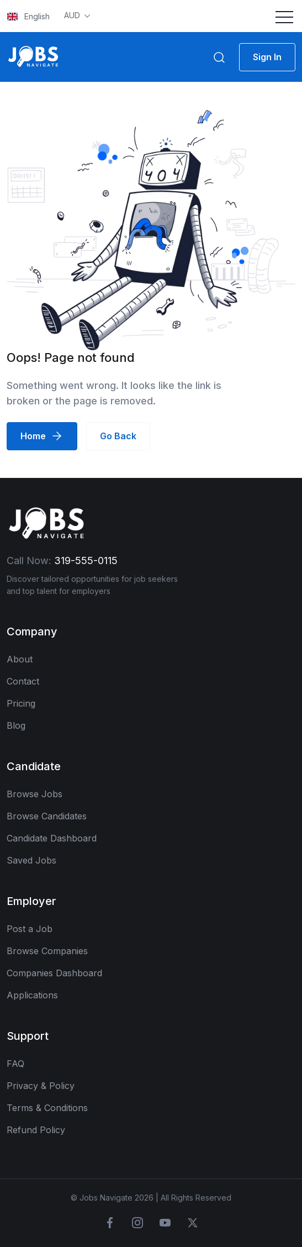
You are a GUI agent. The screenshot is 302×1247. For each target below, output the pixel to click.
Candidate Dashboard (52, 838)
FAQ (15, 1063)
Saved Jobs (31, 860)
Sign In (267, 56)
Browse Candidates (47, 816)
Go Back (118, 435)
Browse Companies (47, 950)
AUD (73, 15)
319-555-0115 (86, 560)
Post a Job (29, 928)
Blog (16, 725)
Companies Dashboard (54, 972)
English (28, 16)
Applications (32, 995)
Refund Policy (36, 1129)
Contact (23, 681)
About (20, 659)
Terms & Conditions (47, 1107)
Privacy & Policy (41, 1085)
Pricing (21, 703)
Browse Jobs (34, 793)
